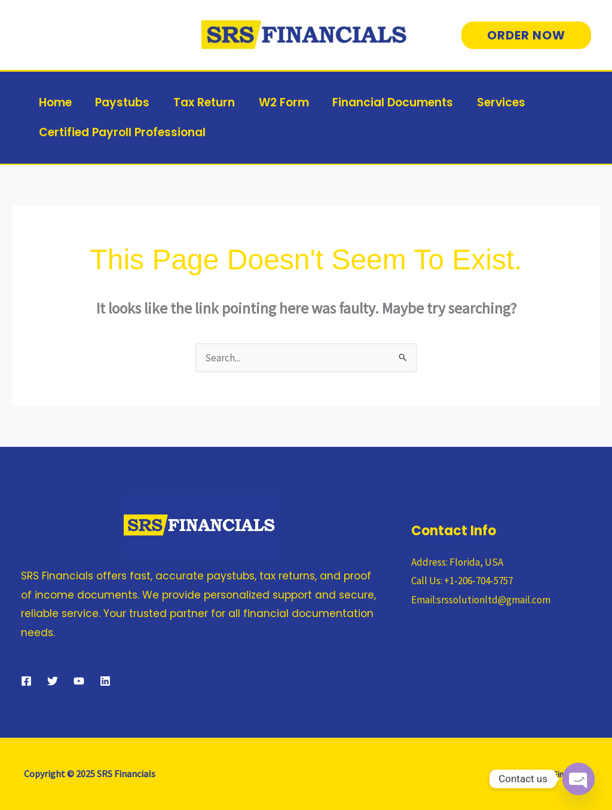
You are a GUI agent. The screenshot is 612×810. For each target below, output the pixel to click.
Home (54, 102)
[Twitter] (52, 681)
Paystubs (121, 102)
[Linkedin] (105, 681)
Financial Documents (388, 102)
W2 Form (280, 102)
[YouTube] (79, 681)
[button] (526, 35)
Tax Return (201, 102)
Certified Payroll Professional (121, 132)
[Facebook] (26, 681)
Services (496, 102)
